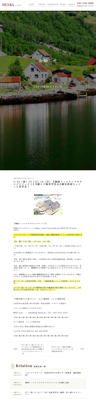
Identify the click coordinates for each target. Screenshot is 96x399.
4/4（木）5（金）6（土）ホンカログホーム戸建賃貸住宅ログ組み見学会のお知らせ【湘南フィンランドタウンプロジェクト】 (33, 349)
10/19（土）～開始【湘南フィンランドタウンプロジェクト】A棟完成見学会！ (62, 349)
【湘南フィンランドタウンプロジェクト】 (30, 223)
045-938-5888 (85, 3)
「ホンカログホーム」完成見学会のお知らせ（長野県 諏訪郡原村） (53, 374)
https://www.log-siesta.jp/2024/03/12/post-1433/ (45, 229)
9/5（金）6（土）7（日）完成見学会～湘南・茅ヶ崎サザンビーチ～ (53, 393)
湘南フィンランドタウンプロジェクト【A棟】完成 (47, 382)
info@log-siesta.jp (37, 312)
